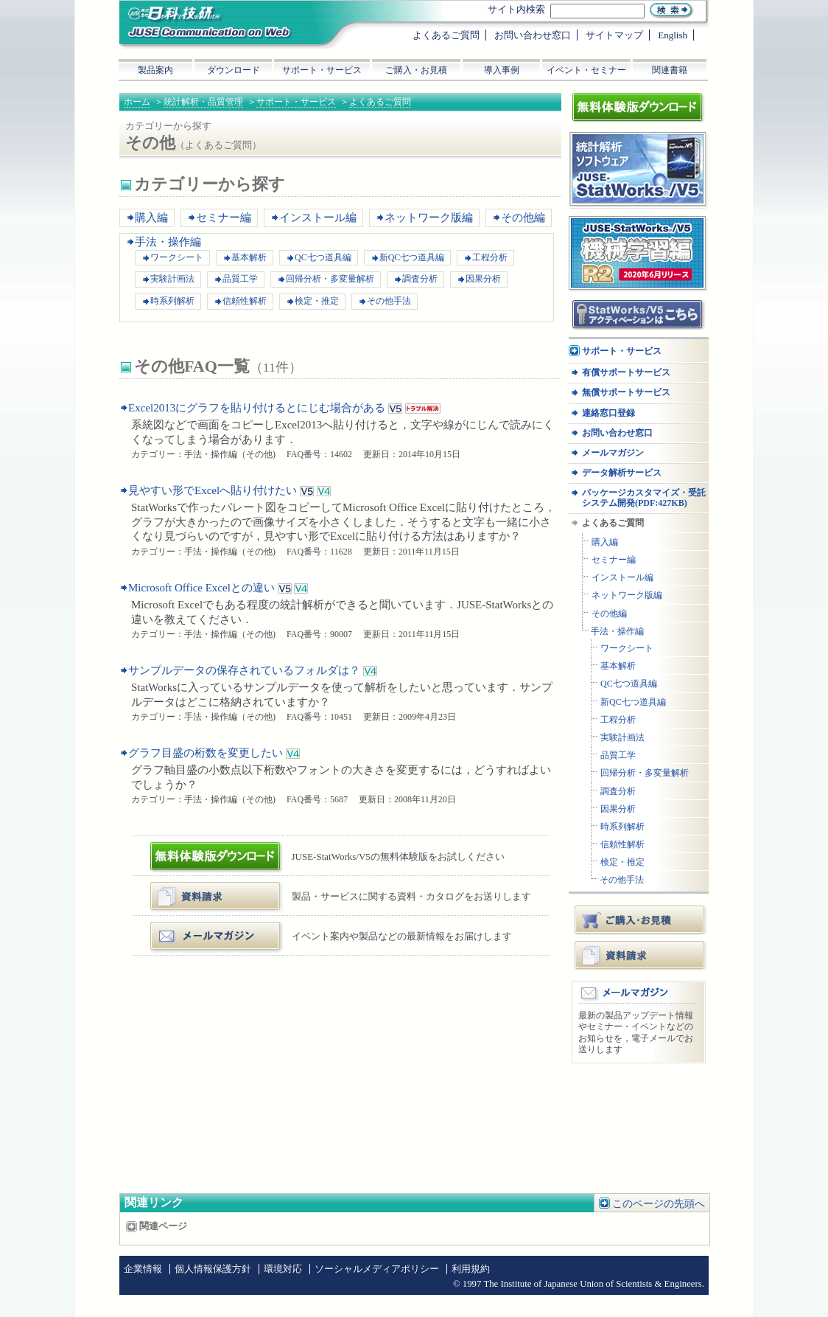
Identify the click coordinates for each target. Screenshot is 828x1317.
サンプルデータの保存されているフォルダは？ (244, 670)
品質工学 (240, 279)
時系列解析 (172, 301)
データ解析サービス (622, 473)
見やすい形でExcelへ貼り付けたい (212, 490)
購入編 (151, 217)
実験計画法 (172, 279)
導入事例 (501, 70)
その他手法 (389, 301)
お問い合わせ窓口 (617, 433)
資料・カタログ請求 (197, 887)
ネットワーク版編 (429, 217)
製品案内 (155, 70)
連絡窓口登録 (608, 413)
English (672, 35)
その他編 (523, 217)
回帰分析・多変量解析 (330, 279)
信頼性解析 (244, 301)
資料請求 (641, 955)
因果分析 (483, 279)
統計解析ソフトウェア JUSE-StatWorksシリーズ (632, 146)
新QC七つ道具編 (412, 257)
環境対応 (283, 1269)
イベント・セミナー (586, 70)
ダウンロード (233, 70)
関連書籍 (669, 70)
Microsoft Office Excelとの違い (201, 588)
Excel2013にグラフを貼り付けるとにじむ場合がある (256, 408)
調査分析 (420, 279)
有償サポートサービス (626, 373)
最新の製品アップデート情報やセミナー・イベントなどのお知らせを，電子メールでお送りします (635, 1032)
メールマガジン (188, 927)
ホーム (137, 102)
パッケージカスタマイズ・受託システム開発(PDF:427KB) (644, 497)
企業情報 (143, 1269)
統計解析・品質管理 (203, 102)
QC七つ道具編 (323, 257)
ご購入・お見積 (641, 920)
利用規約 (471, 1269)
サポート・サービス (296, 102)
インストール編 (318, 217)
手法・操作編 (168, 242)
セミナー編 (223, 217)
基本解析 (249, 257)
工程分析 (490, 257)
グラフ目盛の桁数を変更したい (205, 753)
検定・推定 (317, 301)
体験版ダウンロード (197, 847)
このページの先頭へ (658, 1203)
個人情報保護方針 (213, 1269)
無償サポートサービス (626, 392)
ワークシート (176, 257)
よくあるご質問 (380, 102)
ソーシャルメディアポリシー (377, 1269)
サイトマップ (614, 35)
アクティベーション (612, 304)
